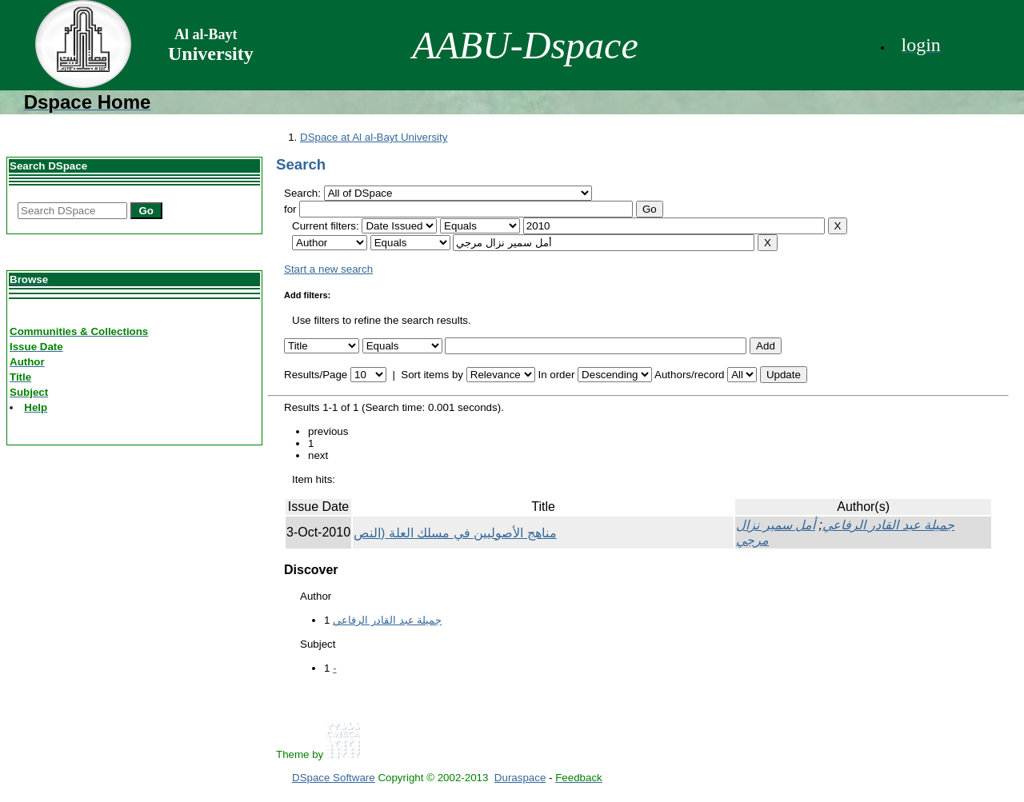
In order (556, 375)
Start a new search (328, 269)
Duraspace (520, 778)
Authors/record (689, 375)
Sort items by (432, 375)
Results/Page (315, 375)
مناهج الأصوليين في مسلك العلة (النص (455, 533)
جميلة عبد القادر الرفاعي (888, 525)
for (290, 209)
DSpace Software (333, 778)
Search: (304, 193)
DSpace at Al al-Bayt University (373, 137)
